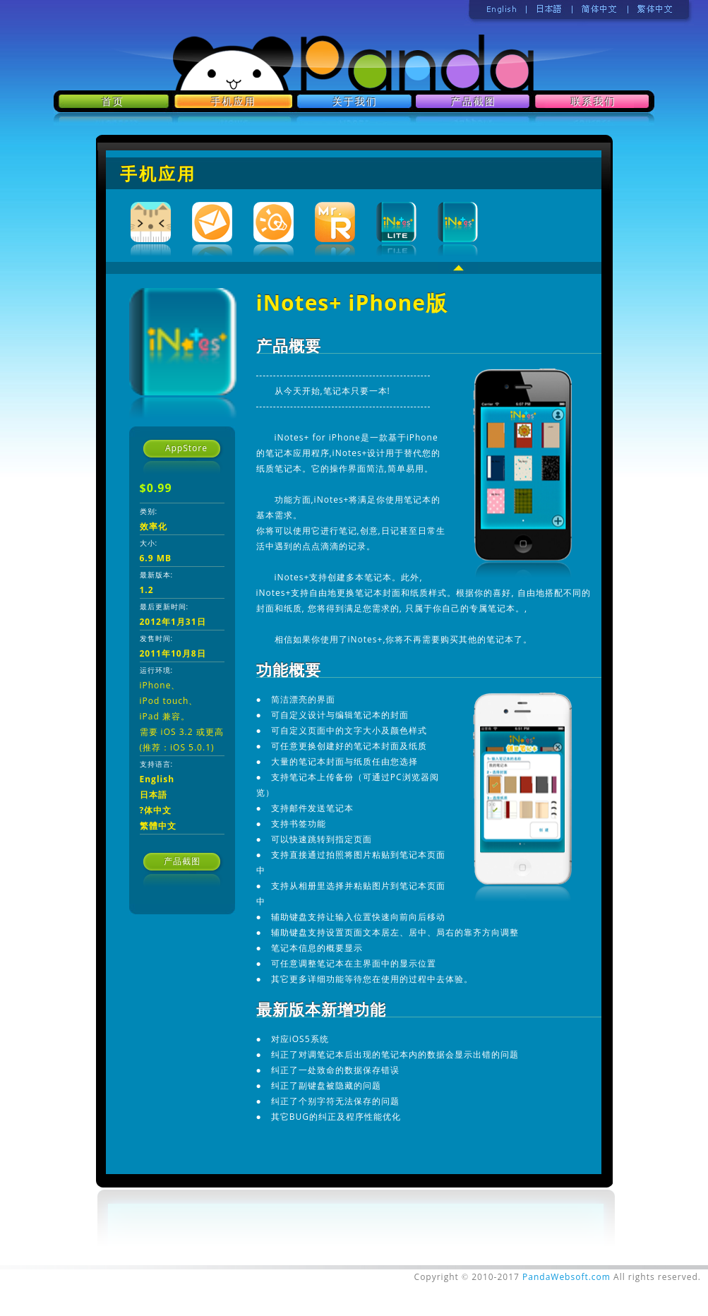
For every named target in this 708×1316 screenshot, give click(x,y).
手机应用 (158, 173)
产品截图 (182, 861)
